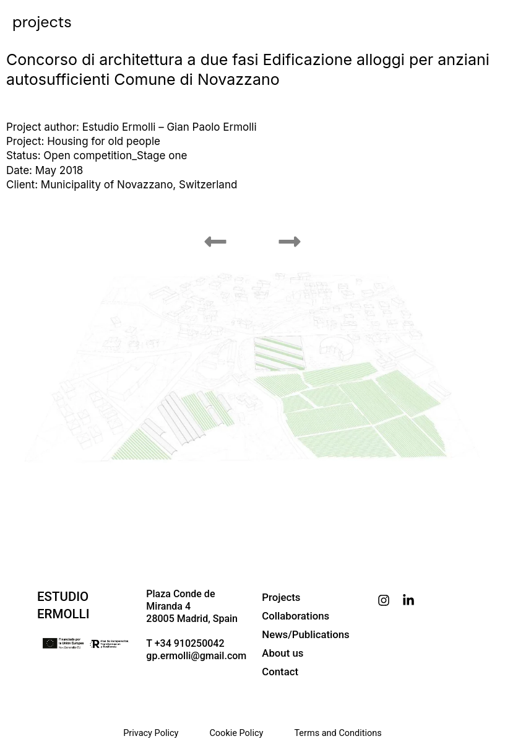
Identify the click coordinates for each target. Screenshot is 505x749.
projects (42, 22)
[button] (215, 241)
